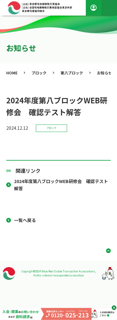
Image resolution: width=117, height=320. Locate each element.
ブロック (39, 72)
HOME (11, 72)
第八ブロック (72, 72)
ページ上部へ (106, 250)
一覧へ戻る (25, 220)
